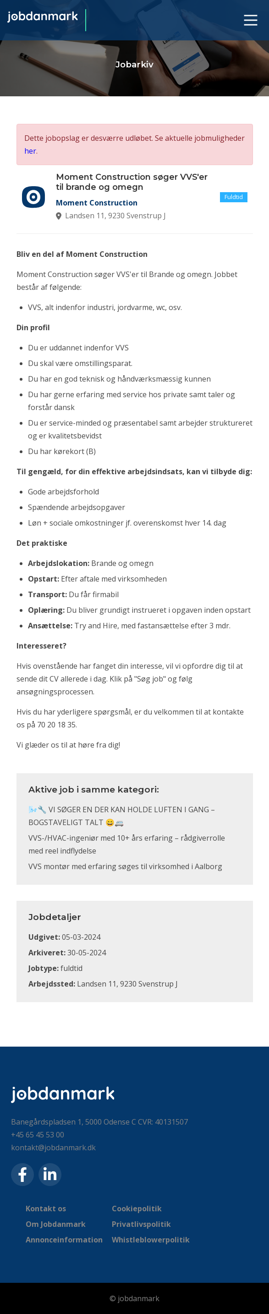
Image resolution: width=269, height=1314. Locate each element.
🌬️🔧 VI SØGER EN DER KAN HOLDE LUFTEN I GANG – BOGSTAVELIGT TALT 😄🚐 (121, 815)
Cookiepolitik (137, 1208)
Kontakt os (46, 1208)
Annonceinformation (64, 1240)
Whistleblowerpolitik (151, 1240)
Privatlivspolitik (141, 1224)
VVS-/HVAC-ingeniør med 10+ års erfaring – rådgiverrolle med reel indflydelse (126, 844)
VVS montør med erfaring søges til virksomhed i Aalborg (125, 866)
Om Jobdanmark (56, 1224)
